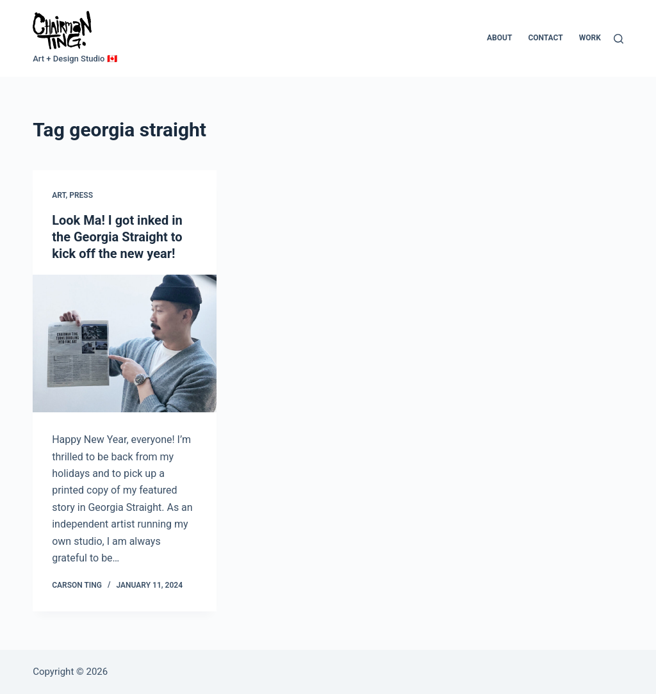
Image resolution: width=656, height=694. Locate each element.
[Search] (618, 39)
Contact (545, 37)
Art (58, 195)
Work (590, 37)
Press (81, 195)
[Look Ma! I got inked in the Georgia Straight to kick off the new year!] (125, 344)
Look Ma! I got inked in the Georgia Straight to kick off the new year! (117, 237)
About (499, 37)
